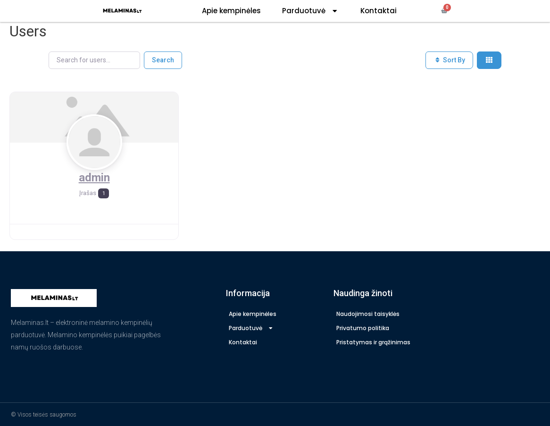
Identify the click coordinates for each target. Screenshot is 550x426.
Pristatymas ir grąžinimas (373, 342)
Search (163, 59)
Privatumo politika (362, 328)
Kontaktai (378, 11)
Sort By (449, 59)
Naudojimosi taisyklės (368, 313)
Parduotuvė (310, 11)
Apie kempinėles (231, 11)
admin (94, 177)
